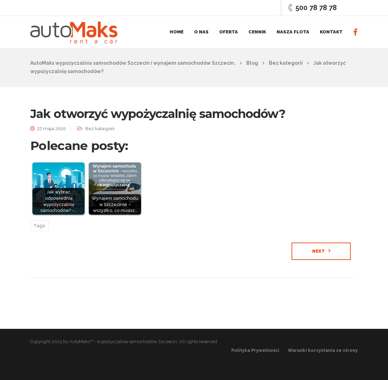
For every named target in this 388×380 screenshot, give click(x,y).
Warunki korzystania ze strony (323, 350)
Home (177, 31)
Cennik (257, 31)
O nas (201, 31)
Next (318, 251)
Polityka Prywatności (255, 350)
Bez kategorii (100, 128)
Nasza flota (293, 31)
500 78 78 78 (316, 7)
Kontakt (331, 31)
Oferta (228, 31)
